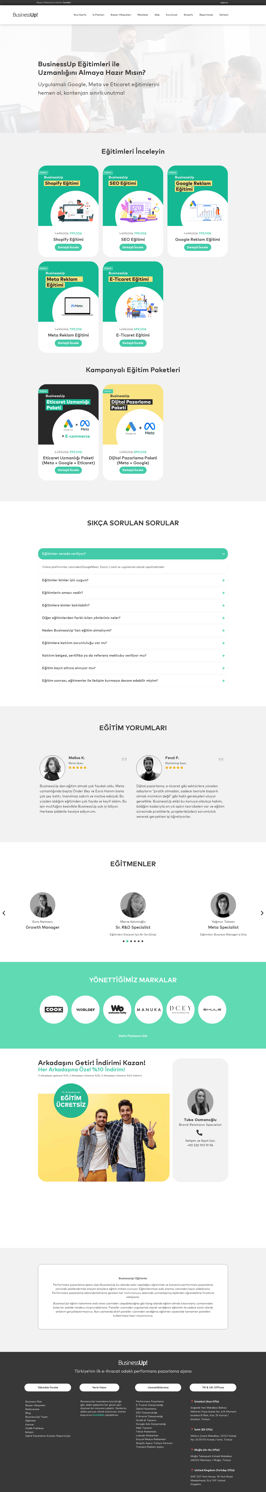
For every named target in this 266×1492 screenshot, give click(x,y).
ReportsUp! (206, 15)
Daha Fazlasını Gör (133, 1036)
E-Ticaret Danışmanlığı (149, 1405)
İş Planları (98, 15)
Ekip (157, 15)
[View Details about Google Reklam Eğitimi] (197, 247)
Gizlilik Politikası (34, 1428)
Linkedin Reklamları (147, 1435)
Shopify (188, 15)
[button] (171, 15)
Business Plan (33, 1401)
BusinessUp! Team (36, 1417)
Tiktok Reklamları (146, 1431)
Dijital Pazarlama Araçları (40, 1436)
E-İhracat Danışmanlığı (149, 1416)
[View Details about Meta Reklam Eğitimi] (68, 343)
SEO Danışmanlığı (146, 1412)
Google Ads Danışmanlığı (151, 1424)
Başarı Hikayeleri (121, 15)
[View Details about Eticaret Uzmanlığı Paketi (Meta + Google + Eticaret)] (68, 470)
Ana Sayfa (80, 15)
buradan (98, 1415)
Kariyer (29, 1424)
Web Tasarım (144, 1428)
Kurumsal (171, 15)
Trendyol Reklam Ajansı (150, 1447)
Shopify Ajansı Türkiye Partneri (154, 1443)
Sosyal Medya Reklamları (151, 1439)
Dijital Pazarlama (146, 1409)
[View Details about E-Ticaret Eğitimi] (133, 343)
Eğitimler (30, 1420)
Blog (28, 1413)
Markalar (143, 15)
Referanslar (32, 1409)
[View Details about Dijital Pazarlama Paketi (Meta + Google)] (133, 470)
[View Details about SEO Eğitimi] (133, 247)
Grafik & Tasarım (146, 1420)
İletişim (224, 15)
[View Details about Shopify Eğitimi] (68, 247)
